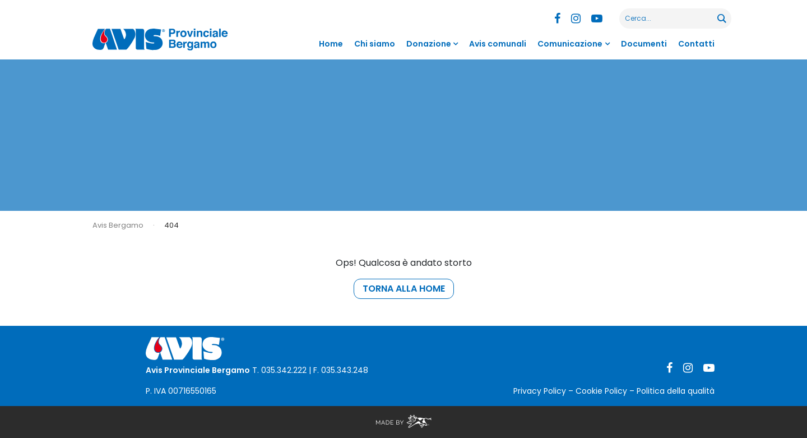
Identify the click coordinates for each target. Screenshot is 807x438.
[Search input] (669, 18)
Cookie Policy (601, 390)
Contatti (696, 43)
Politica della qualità (676, 390)
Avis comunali (497, 43)
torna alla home (404, 288)
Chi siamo (374, 43)
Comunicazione (569, 43)
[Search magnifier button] (721, 18)
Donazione (428, 43)
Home (331, 43)
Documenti (644, 43)
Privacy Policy (539, 390)
